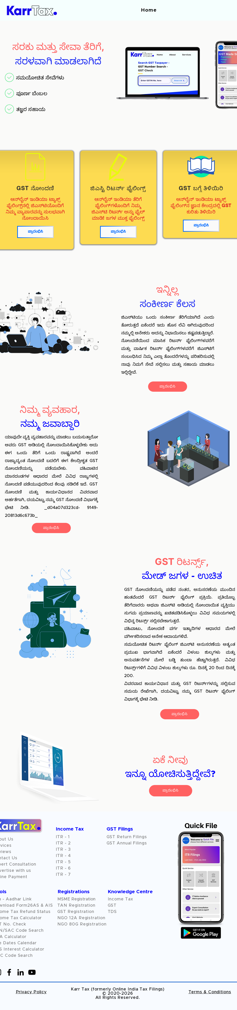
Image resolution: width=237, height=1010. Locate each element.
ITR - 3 (63, 849)
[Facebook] (9, 972)
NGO (63, 918)
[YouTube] (31, 972)
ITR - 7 (63, 875)
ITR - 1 (63, 837)
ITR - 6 (63, 868)
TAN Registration (76, 905)
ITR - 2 (63, 843)
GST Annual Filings (127, 843)
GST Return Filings (127, 837)
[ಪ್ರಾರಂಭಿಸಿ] (35, 232)
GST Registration (75, 912)
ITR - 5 (63, 862)
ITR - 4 (63, 856)
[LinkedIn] (20, 972)
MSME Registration (76, 899)
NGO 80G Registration (82, 924)
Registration (92, 918)
